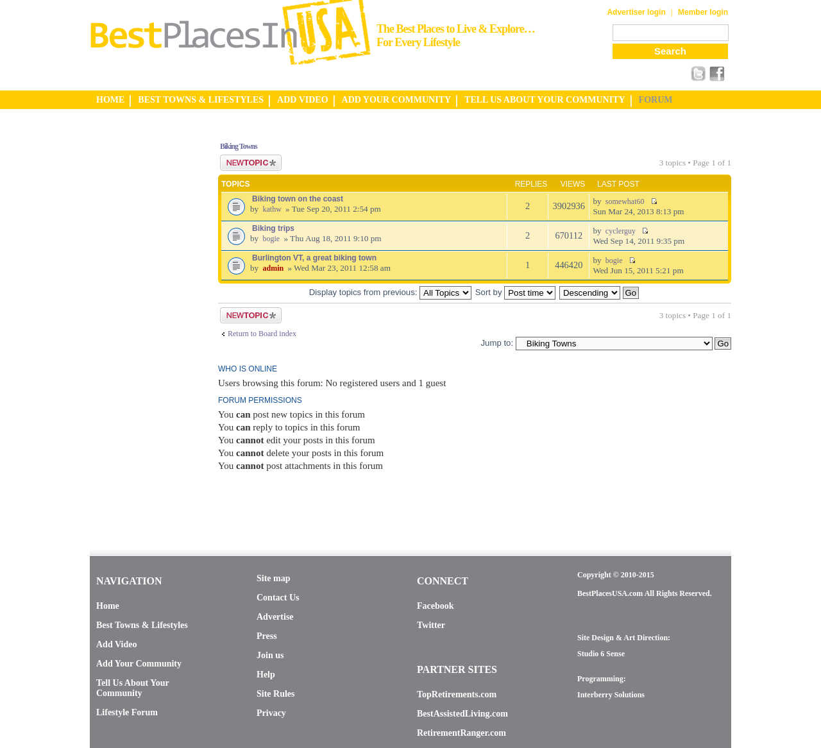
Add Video (116, 644)
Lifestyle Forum (127, 712)
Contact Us (278, 597)
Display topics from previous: (390, 292)
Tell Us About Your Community (132, 688)
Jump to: (496, 343)
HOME (110, 100)
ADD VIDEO (302, 100)
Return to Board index (262, 333)
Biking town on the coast (297, 198)
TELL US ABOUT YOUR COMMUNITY (544, 100)
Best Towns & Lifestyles (142, 625)
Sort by (515, 292)
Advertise (275, 617)
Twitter (431, 625)
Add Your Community (139, 663)
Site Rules (276, 694)
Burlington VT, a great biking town (314, 257)
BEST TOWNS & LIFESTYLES (201, 100)
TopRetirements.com (456, 694)
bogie (271, 238)
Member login (703, 12)
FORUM (656, 100)
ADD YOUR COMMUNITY (397, 100)
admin (273, 268)
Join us (270, 655)
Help (266, 674)
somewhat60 (625, 201)
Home (107, 606)
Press (267, 636)
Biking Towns (238, 146)
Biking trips (273, 228)
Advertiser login (636, 12)
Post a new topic (251, 163)
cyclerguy (620, 230)
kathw (271, 209)
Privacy (271, 713)
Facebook (435, 606)
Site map (274, 578)
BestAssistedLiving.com (462, 713)
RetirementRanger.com (461, 733)
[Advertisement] (141, 322)
